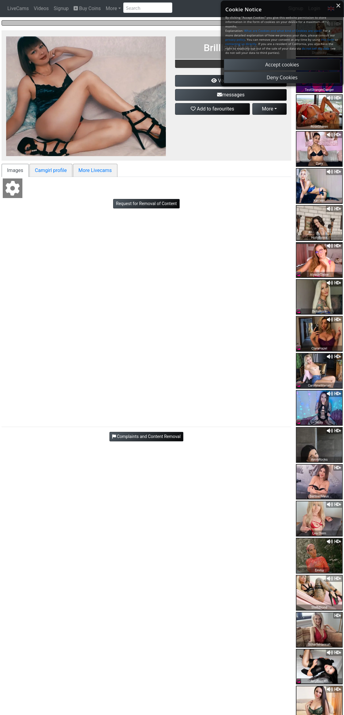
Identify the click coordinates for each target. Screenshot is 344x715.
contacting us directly (240, 44)
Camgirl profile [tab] (51, 170)
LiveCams (18, 8)
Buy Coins (87, 8)
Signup (61, 8)
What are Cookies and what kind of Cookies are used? (283, 31)
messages (230, 95)
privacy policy (235, 40)
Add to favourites (212, 109)
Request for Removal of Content (146, 203)
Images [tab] (15, 170)
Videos (41, 8)
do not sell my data (316, 49)
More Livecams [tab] (95, 170)
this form (327, 40)
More (111, 8)
